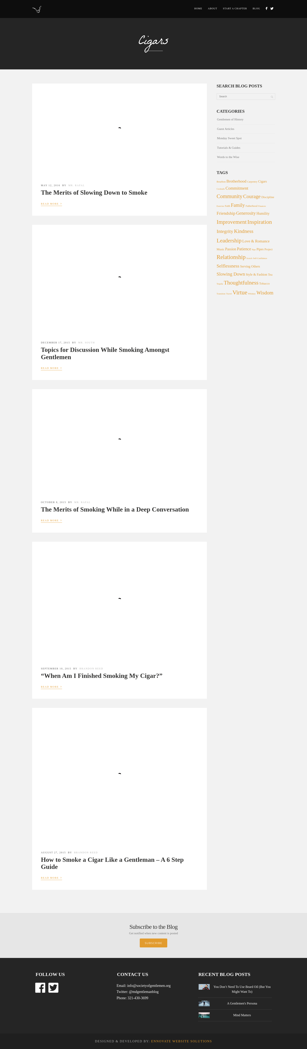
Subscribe (153, 943)
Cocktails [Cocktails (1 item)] (221, 189)
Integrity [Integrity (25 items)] (225, 231)
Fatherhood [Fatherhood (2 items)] (251, 206)
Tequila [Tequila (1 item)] (220, 284)
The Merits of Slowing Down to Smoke (94, 192)
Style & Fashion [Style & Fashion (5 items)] (256, 274)
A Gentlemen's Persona (242, 1003)
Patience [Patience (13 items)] (244, 248)
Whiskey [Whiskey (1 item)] (252, 294)
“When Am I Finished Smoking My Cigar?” (101, 675)
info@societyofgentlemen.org (149, 986)
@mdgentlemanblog (144, 992)
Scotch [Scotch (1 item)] (249, 258)
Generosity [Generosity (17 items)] (246, 213)
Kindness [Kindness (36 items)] (243, 231)
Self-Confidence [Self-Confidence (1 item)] (260, 258)
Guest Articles (225, 129)
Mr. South (86, 342)
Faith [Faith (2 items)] (227, 206)
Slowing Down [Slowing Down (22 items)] (231, 274)
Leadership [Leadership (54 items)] (229, 240)
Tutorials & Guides (228, 147)
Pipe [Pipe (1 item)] (254, 249)
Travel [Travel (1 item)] (229, 294)
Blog (256, 8)
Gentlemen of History (230, 119)
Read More (51, 203)
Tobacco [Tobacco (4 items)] (264, 283)
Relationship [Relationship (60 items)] (231, 257)
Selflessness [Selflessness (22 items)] (228, 266)
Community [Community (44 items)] (229, 196)
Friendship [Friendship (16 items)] (226, 213)
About (212, 8)
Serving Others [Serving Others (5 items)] (250, 266)
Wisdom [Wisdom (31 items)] (264, 292)
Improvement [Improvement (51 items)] (232, 222)
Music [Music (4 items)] (220, 249)
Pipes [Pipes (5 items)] (260, 249)
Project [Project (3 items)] (268, 249)
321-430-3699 (138, 998)
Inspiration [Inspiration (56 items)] (259, 222)
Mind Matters (242, 1015)
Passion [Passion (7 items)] (230, 249)
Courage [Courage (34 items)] (251, 196)
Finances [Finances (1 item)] (262, 206)
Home (198, 8)
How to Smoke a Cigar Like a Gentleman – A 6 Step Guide (112, 863)
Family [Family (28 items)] (238, 205)
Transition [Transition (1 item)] (221, 294)
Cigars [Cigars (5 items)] (262, 181)
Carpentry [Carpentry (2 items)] (252, 181)
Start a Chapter (235, 8)
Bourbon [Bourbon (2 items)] (221, 181)
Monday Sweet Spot (229, 138)
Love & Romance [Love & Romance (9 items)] (256, 241)
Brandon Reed (91, 668)
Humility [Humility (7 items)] (262, 213)
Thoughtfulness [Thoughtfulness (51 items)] (241, 282)
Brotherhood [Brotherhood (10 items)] (236, 181)
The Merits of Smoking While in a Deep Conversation (115, 509)
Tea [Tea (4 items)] (270, 274)
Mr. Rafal (76, 185)
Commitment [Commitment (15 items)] (236, 188)
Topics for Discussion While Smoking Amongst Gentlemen (105, 353)
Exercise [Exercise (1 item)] (220, 206)
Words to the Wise (228, 157)
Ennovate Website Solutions (181, 1041)
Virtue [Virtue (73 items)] (239, 292)
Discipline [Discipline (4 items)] (267, 197)
